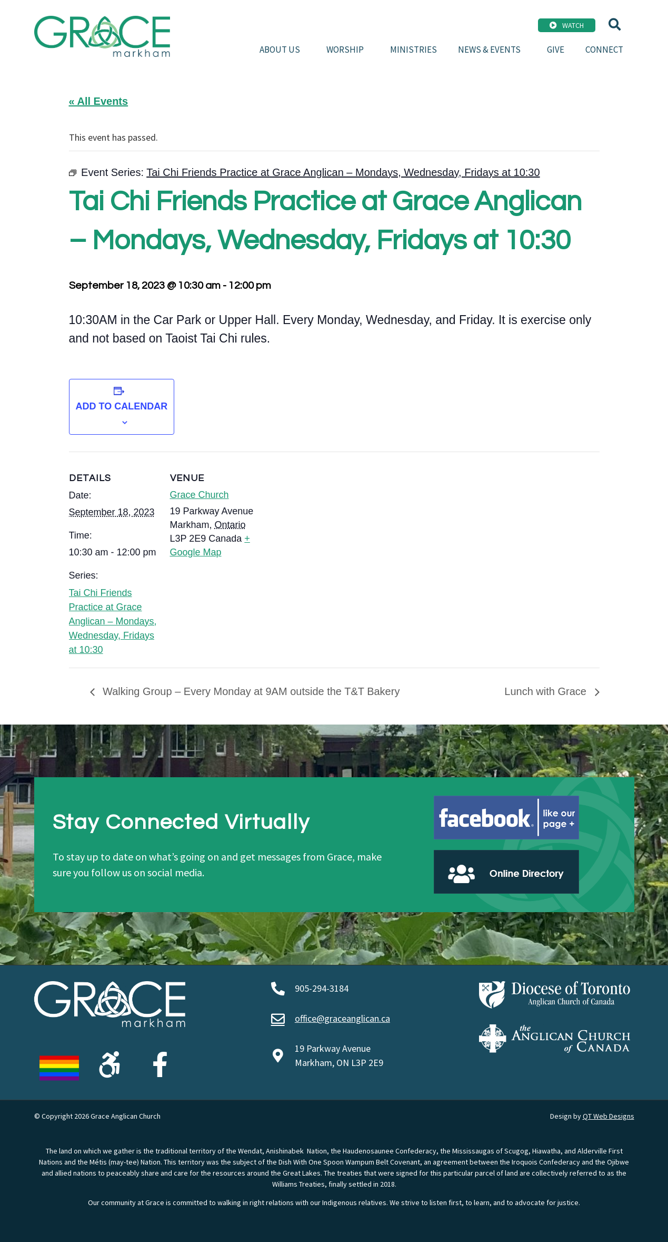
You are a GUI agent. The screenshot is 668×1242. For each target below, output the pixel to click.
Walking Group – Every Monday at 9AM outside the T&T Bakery (250, 691)
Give (555, 49)
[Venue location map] (326, 524)
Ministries (413, 49)
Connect (604, 49)
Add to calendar (122, 406)
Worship (347, 49)
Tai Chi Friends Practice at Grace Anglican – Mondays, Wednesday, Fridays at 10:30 (113, 621)
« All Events (98, 101)
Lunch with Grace (546, 691)
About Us (282, 49)
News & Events (492, 49)
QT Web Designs (608, 1116)
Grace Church (199, 495)
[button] (614, 24)
